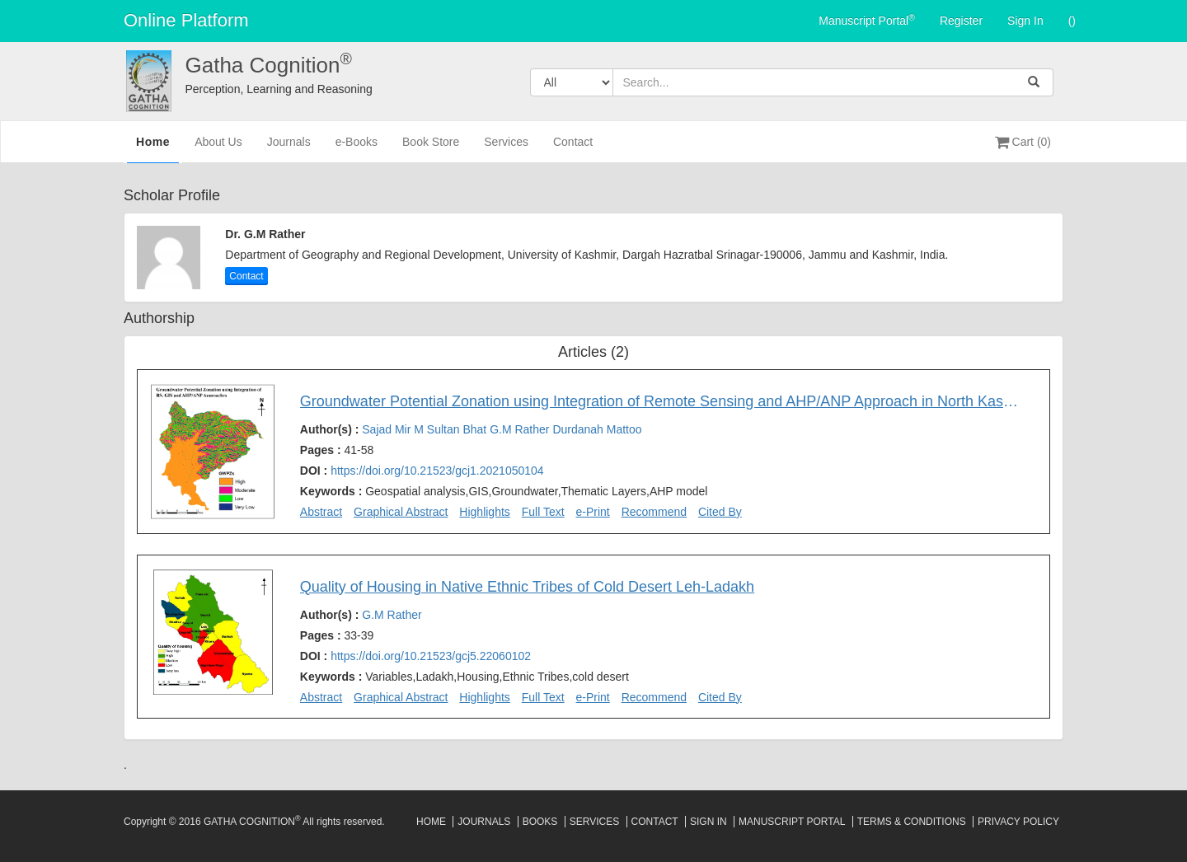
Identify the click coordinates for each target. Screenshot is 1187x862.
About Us (218, 148)
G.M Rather (521, 429)
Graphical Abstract (401, 511)
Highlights (484, 511)
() (1072, 20)
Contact (573, 148)
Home (153, 147)
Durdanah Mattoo (596, 429)
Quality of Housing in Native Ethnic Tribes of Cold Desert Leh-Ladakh (527, 587)
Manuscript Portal (867, 19)
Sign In (1025, 20)
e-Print (593, 511)
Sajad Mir (388, 429)
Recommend (654, 511)
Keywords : (504, 491)
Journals (289, 148)
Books (540, 821)
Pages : (337, 450)
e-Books (356, 148)
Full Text (543, 511)
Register (961, 20)
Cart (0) (1023, 141)
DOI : (422, 470)
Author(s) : (471, 429)
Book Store (431, 148)
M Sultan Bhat (452, 429)
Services (506, 148)
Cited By (720, 511)
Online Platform (186, 20)
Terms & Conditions (911, 821)
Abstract (321, 511)
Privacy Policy (1018, 821)
